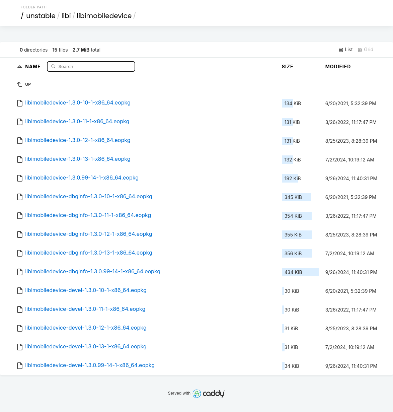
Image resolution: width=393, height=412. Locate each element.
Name (33, 66)
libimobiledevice (104, 15)
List (345, 50)
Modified (338, 66)
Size (288, 66)
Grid (366, 50)
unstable (41, 15)
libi (66, 15)
